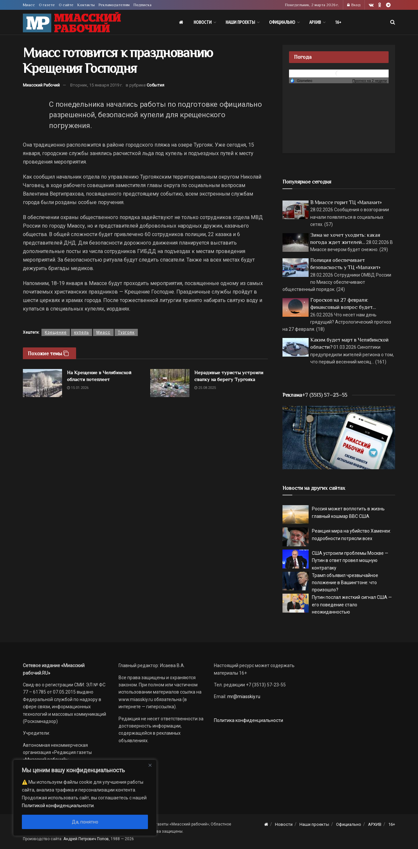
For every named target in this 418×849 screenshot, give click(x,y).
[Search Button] (392, 22)
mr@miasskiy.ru (243, 696)
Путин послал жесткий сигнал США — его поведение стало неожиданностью (352, 605)
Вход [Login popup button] (354, 5)
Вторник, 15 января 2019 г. (96, 85)
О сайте (66, 5)
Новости (203, 22)
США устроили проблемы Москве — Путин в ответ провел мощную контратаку (350, 560)
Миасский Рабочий (41, 85)
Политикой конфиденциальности (58, 805)
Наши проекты (240, 22)
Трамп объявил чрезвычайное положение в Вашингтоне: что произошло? (345, 583)
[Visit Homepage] (72, 22)
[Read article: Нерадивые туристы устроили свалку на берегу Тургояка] (169, 383)
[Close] (150, 765)
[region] (85, 798)
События (155, 85)
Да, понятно (85, 822)
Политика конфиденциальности (248, 720)
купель (81, 332)
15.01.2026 (77, 388)
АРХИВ (315, 22)
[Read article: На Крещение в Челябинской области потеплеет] (42, 383)
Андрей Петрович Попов (86, 839)
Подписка (143, 5)
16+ (338, 22)
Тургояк (126, 332)
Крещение (56, 332)
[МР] (338, 437)
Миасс (29, 5)
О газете (47, 5)
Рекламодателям (114, 5)
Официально (282, 22)
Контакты (86, 5)
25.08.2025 (205, 388)
